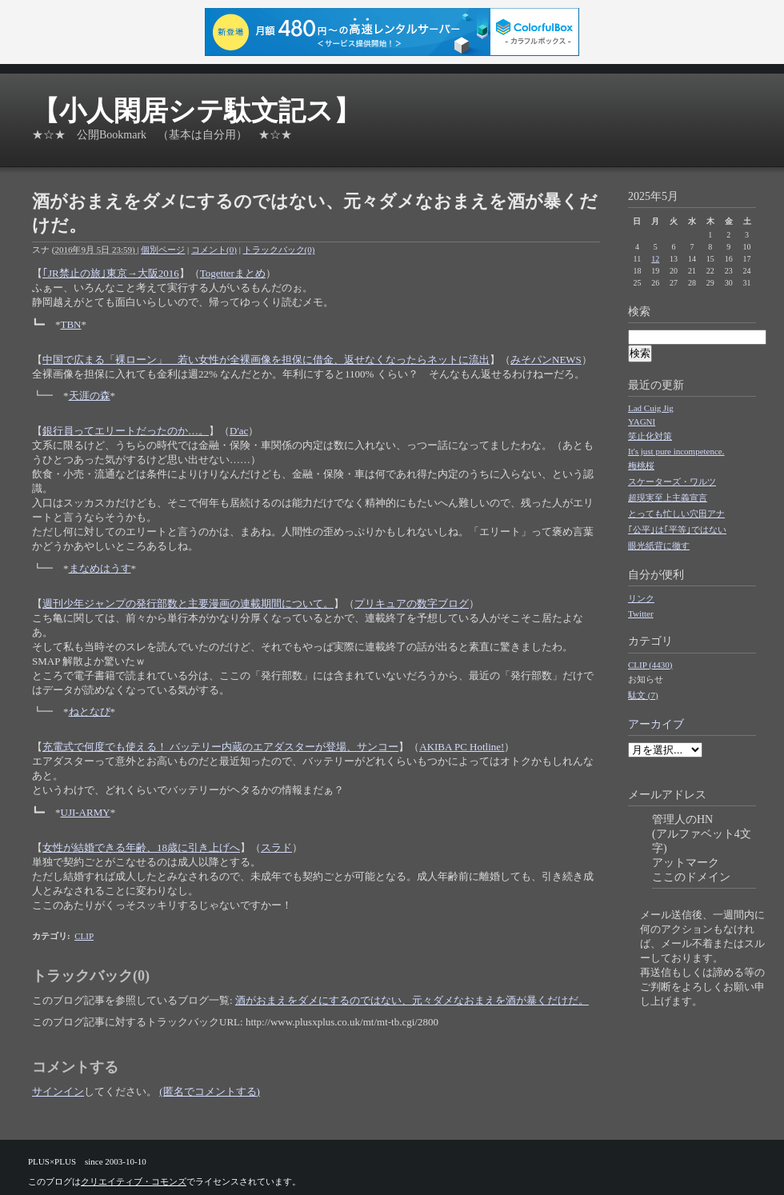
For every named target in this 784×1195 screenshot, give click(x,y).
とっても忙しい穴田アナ (676, 513)
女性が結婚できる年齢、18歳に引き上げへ (141, 847)
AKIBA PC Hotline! (461, 747)
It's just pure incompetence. (676, 451)
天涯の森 (89, 396)
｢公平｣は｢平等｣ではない (677, 529)
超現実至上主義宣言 (667, 497)
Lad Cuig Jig (651, 408)
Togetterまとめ (233, 273)
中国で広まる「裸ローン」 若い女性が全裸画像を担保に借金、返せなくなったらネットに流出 (266, 360)
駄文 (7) (643, 695)
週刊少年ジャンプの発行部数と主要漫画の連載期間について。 (188, 603)
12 (655, 258)
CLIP (84, 936)
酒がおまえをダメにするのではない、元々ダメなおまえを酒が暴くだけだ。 (412, 1000)
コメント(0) (214, 249)
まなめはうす (100, 568)
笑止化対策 (650, 436)
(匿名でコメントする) (209, 1091)
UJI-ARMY (85, 812)
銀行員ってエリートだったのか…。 (125, 431)
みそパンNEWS (546, 360)
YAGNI (641, 421)
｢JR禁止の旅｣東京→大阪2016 (110, 273)
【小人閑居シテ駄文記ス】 (196, 111)
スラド (276, 847)
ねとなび (89, 711)
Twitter (641, 613)
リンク (641, 598)
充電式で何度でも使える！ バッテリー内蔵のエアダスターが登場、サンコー (220, 747)
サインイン (58, 1091)
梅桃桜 (641, 465)
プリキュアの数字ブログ (411, 603)
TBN (71, 324)
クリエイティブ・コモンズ (133, 1181)
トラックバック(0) (279, 249)
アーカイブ (656, 724)
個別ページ (163, 249)
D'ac (239, 431)
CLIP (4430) (650, 664)
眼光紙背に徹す (659, 545)
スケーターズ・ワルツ (672, 481)
